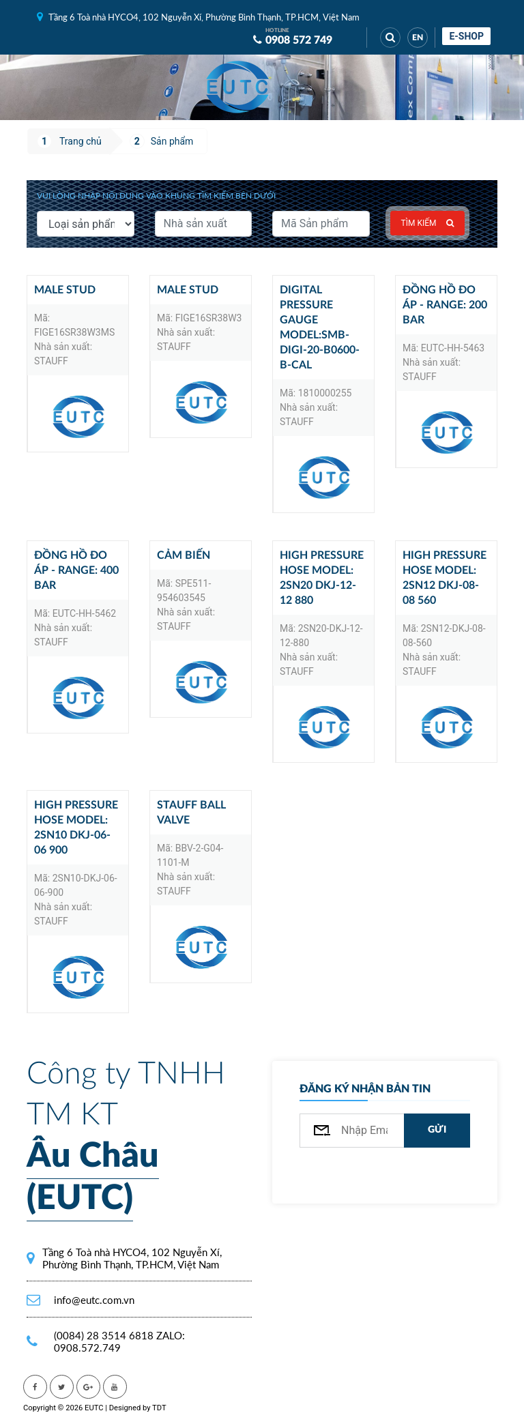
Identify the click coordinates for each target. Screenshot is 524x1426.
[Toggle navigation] (303, 87)
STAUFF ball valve (191, 813)
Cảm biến (183, 555)
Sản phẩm (172, 141)
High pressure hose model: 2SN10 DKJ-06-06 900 (76, 828)
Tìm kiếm (427, 223)
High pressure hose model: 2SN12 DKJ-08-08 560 (444, 578)
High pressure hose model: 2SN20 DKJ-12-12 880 (322, 578)
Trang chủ (80, 141)
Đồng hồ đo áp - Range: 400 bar (76, 570)
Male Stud (65, 290)
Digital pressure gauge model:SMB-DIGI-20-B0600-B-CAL (320, 327)
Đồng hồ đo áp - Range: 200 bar (445, 305)
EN (417, 37)
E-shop (466, 36)
